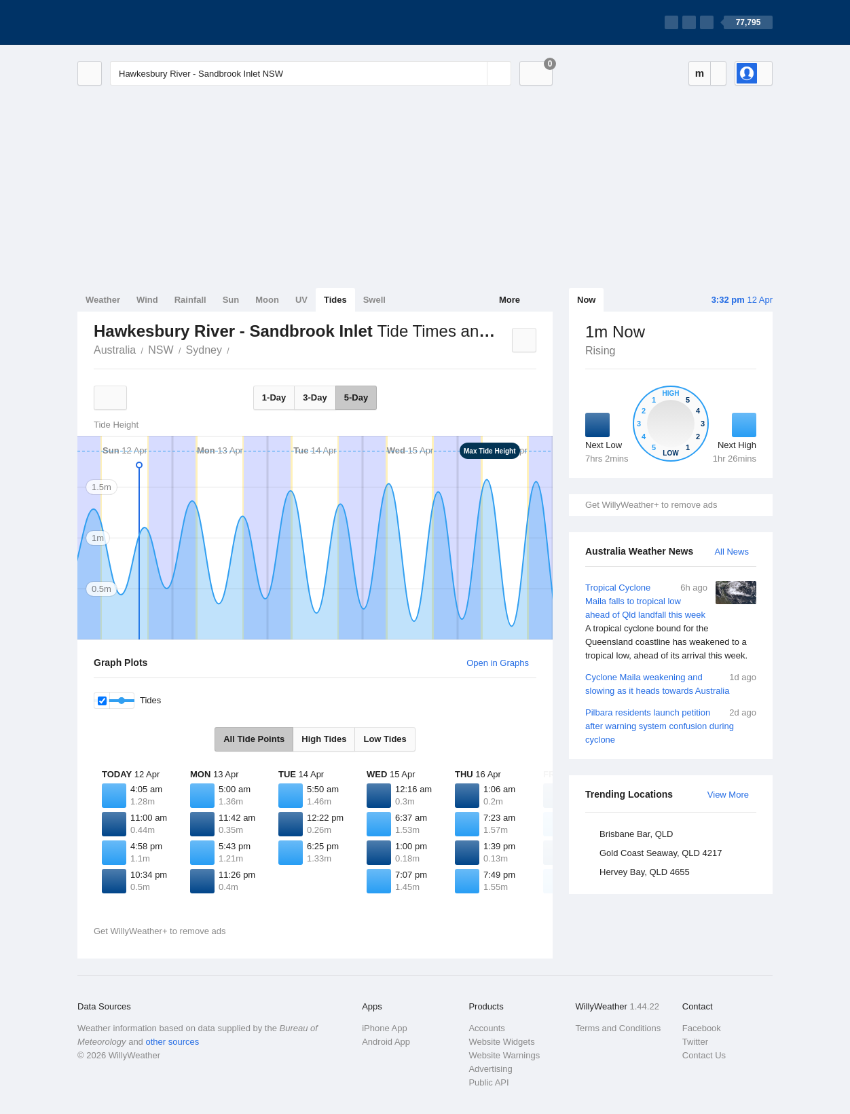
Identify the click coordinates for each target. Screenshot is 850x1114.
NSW (160, 350)
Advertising (490, 1069)
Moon (267, 300)
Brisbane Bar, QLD (636, 834)
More (509, 300)
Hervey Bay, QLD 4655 (644, 872)
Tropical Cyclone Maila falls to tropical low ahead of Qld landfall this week (670, 622)
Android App (386, 1042)
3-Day (315, 397)
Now (586, 300)
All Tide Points (253, 739)
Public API (488, 1082)
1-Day (274, 397)
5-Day (356, 397)
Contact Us (704, 1055)
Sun (231, 300)
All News (731, 551)
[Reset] (475, 73)
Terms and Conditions (618, 1028)
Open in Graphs (497, 663)
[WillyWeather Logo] (141, 22)
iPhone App (384, 1028)
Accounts (486, 1028)
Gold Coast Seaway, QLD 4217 (660, 853)
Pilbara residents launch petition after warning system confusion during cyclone (670, 725)
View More (728, 795)
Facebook (701, 1028)
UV (301, 300)
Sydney (204, 350)
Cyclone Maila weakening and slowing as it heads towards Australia (670, 683)
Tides (335, 300)
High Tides (323, 739)
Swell (374, 300)
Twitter (695, 1042)
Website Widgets (501, 1042)
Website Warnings (504, 1055)
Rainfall (190, 300)
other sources (172, 1042)
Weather (103, 300)
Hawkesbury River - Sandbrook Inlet (237, 349)
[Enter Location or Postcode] (310, 73)
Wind (147, 300)
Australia (115, 350)
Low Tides (384, 739)
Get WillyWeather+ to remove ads (651, 505)
